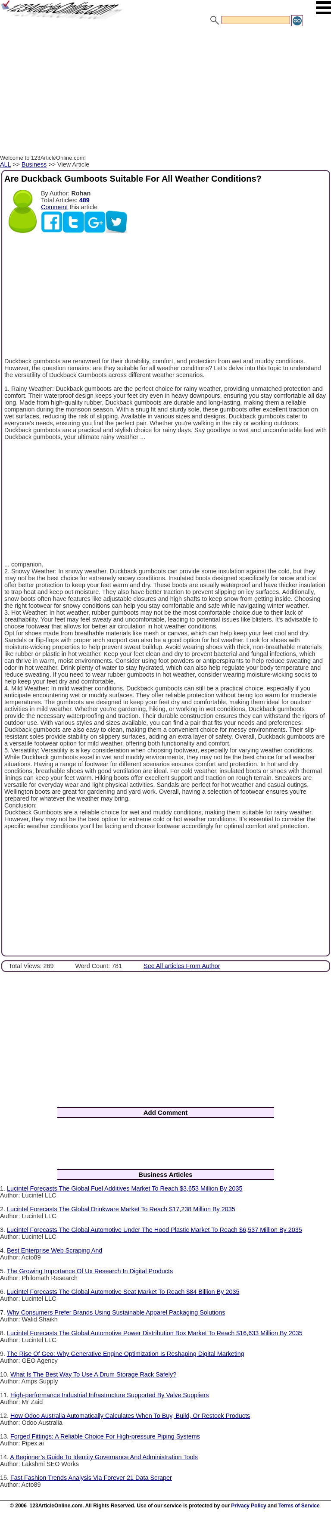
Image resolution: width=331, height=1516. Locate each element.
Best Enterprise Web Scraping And (54, 1250)
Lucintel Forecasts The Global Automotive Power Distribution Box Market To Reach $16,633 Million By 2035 (155, 1333)
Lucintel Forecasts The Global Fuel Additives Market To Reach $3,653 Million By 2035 (125, 1188)
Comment (54, 207)
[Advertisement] (165, 91)
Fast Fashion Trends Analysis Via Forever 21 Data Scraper (91, 1477)
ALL (5, 164)
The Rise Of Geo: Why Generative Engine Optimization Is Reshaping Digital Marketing (125, 1353)
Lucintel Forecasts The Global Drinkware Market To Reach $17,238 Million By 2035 (121, 1209)
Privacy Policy (248, 1506)
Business (34, 164)
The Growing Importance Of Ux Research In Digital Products (90, 1271)
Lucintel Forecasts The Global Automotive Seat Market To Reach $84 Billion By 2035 (123, 1291)
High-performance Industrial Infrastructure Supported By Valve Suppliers (109, 1395)
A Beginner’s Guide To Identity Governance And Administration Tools (104, 1457)
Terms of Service (299, 1506)
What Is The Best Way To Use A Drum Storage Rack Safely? (93, 1374)
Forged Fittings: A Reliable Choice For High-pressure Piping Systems (105, 1436)
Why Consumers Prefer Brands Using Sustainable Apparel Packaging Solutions (116, 1312)
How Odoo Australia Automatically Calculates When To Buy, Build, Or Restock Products (130, 1415)
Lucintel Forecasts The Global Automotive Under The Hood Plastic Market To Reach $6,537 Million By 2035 (154, 1229)
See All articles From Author (182, 965)
